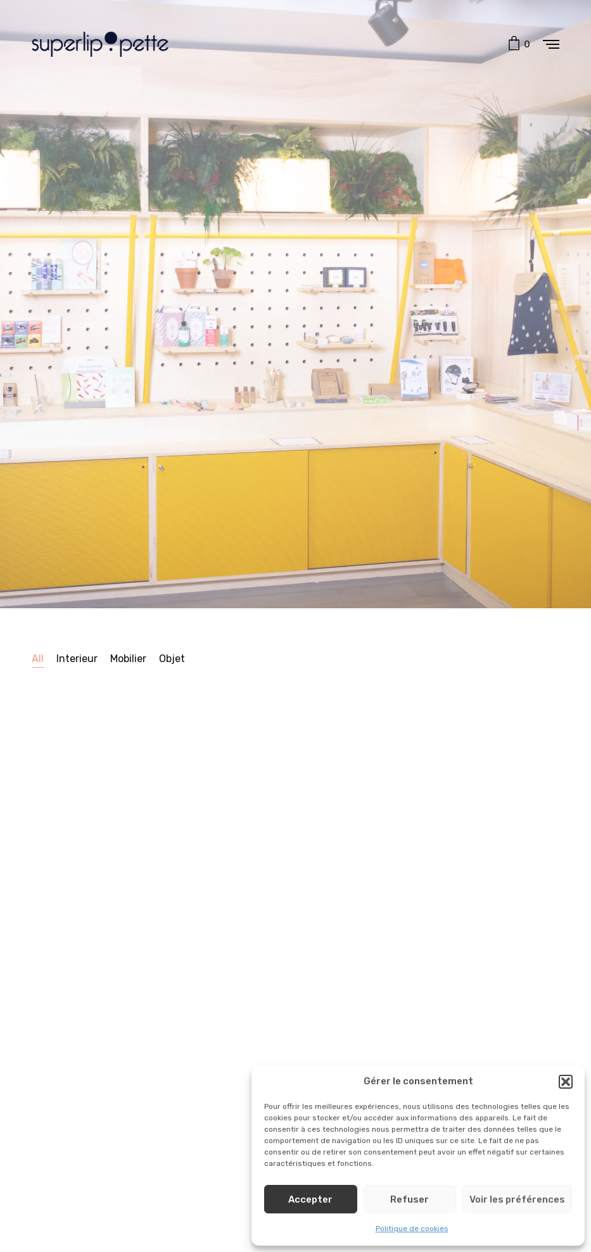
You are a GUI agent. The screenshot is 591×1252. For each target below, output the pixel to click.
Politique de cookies (412, 1228)
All (38, 659)
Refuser (409, 1199)
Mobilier (128, 659)
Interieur (77, 659)
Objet (172, 659)
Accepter (310, 1199)
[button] (565, 1081)
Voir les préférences (517, 1199)
